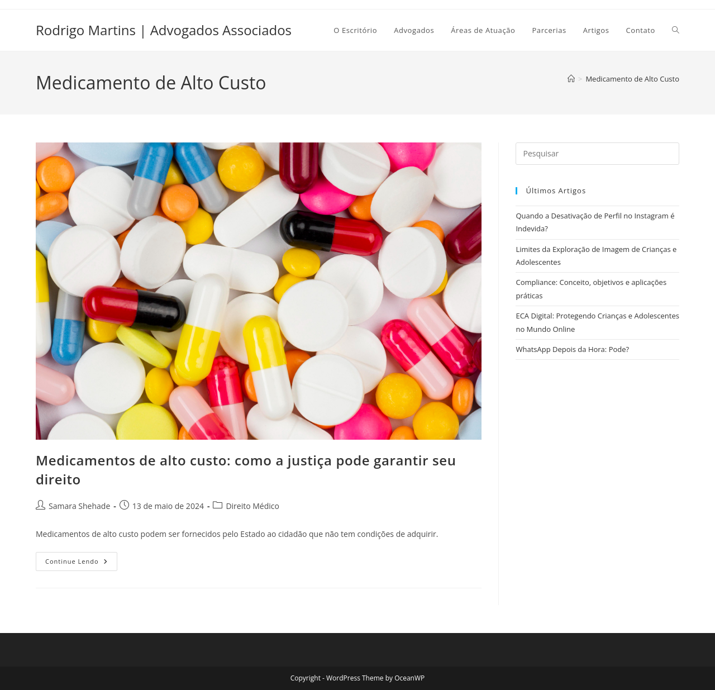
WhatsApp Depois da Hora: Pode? (572, 349)
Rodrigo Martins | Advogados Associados (164, 30)
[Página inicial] (571, 79)
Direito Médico (252, 506)
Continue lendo (81, 563)
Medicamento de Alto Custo (632, 79)
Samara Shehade (79, 506)
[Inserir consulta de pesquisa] (597, 153)
